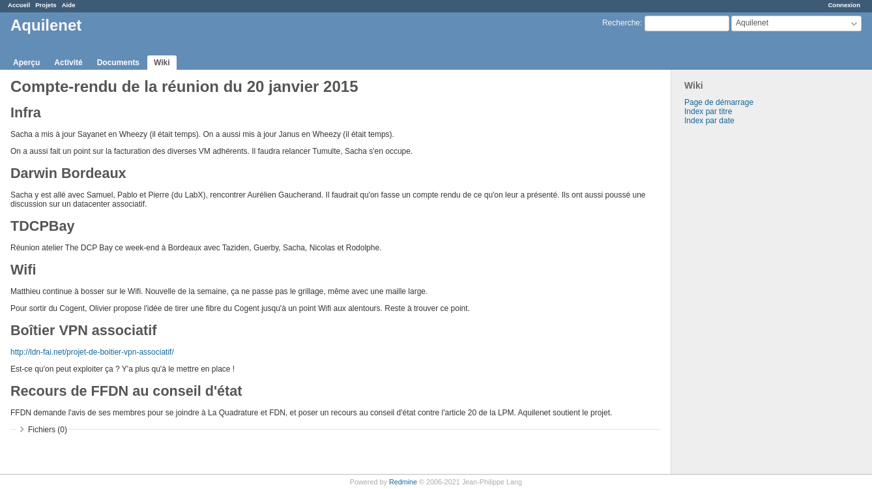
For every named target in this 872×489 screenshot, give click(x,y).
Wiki (162, 62)
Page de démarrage (718, 102)
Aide (69, 4)
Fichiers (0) (47, 429)
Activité (68, 62)
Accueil (19, 4)
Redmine (403, 482)
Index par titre (708, 111)
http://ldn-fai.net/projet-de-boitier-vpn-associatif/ (92, 352)
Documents (118, 62)
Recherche (621, 22)
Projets (46, 4)
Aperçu (26, 62)
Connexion (844, 4)
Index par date (709, 120)
